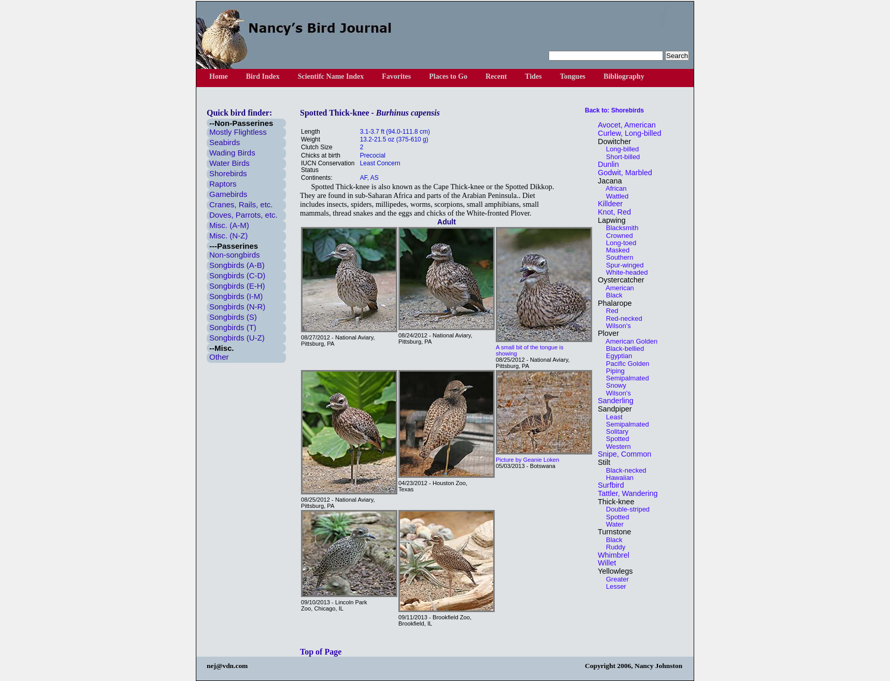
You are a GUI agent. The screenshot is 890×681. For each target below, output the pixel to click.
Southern (616, 257)
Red (609, 311)
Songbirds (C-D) (237, 275)
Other (219, 356)
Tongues (572, 76)
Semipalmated (624, 378)
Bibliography (624, 76)
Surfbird (611, 485)
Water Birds (229, 163)
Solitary (614, 431)
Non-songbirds (234, 254)
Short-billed (620, 157)
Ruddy (612, 547)
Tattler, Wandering (627, 493)
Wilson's (615, 326)
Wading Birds (232, 152)
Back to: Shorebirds (614, 110)
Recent (496, 76)
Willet (607, 563)
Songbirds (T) (232, 327)
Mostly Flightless (238, 131)
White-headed (624, 272)
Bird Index (263, 76)
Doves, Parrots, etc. (243, 214)
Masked (614, 250)
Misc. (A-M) (229, 225)
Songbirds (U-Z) (237, 337)
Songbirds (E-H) (237, 285)
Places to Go (448, 76)
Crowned (616, 235)
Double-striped (625, 509)
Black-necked (623, 470)
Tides (533, 76)
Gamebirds (228, 194)
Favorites (396, 76)
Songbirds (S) (233, 317)
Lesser (613, 586)
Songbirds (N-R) (237, 306)
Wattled (614, 196)
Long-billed (619, 149)
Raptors (223, 183)
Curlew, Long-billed (629, 133)
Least (611, 417)
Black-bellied (622, 348)
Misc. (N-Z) (228, 235)
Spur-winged (622, 265)
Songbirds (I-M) (236, 296)
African (613, 188)
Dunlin (608, 164)
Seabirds (224, 142)
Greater (614, 579)
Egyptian (616, 356)
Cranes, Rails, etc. (241, 204)
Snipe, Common (624, 454)
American (617, 288)
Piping (612, 371)
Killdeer (610, 204)
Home (218, 76)
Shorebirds (228, 173)
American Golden (628, 341)
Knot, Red (614, 212)
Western (615, 446)
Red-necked (621, 318)
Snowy (613, 385)
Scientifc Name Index (331, 76)
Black (611, 295)
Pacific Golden (624, 363)
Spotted (614, 439)
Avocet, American (627, 125)
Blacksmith (619, 228)
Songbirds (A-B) (237, 265)
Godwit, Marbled (625, 172)
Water (612, 524)
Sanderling (616, 400)
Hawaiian (617, 477)
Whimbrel (613, 555)
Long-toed (618, 243)
